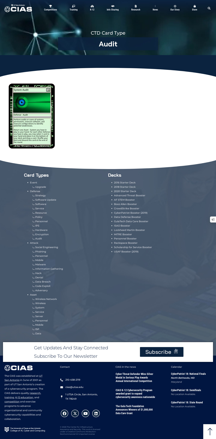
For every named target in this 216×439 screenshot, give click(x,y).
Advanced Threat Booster (129, 195)
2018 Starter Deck (125, 187)
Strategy (40, 195)
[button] (209, 8)
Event (33, 182)
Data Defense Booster (127, 217)
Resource (41, 212)
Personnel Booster (125, 238)
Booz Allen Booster (125, 204)
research (35, 393)
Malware (40, 264)
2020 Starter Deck (125, 191)
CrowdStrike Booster (126, 208)
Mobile (39, 260)
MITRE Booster (123, 234)
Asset (33, 294)
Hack (38, 273)
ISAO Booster (122, 225)
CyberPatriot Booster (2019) (130, 212)
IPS (37, 225)
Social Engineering (46, 247)
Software (40, 204)
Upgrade (40, 187)
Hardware (41, 230)
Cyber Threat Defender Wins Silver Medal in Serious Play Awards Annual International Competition (134, 377)
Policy (38, 217)
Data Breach (43, 281)
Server (39, 316)
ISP (37, 329)
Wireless (40, 303)
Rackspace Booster (126, 243)
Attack (34, 243)
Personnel (41, 221)
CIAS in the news (126, 366)
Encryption (42, 234)
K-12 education (24, 397)
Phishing (40, 251)
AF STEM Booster (124, 199)
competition (12, 401)
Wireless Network (46, 299)
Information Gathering (49, 268)
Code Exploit (43, 286)
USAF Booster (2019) (126, 251)
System (39, 307)
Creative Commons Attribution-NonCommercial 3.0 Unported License (78, 432)
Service (39, 208)
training (9, 397)
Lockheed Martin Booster (129, 230)
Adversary (41, 290)
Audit (108, 43)
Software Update (45, 199)
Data (38, 333)
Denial (39, 277)
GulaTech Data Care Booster (131, 221)
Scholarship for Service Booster (133, 247)
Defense (35, 191)
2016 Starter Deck (125, 182)
